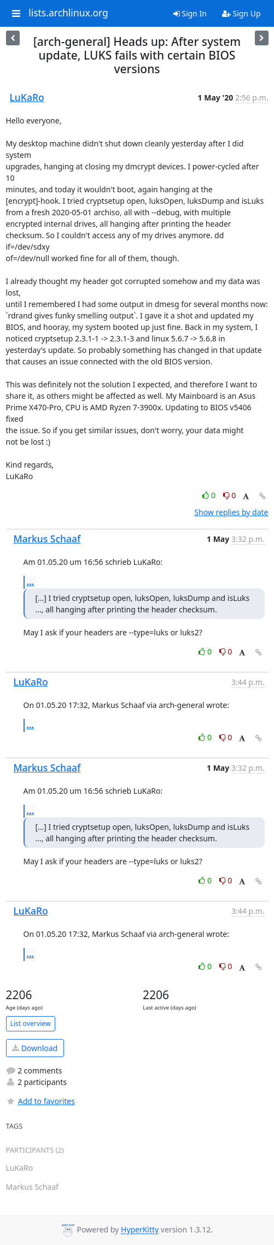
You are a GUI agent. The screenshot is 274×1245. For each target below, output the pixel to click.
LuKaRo (27, 97)
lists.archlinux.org (68, 13)
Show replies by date (231, 512)
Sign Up (241, 13)
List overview (30, 1023)
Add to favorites (40, 1101)
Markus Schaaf (47, 538)
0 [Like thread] (209, 495)
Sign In (190, 13)
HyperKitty (140, 1230)
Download (34, 1048)
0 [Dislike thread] (229, 495)
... (30, 582)
